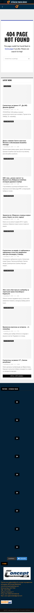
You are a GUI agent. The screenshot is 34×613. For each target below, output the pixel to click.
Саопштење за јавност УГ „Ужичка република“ (15, 361)
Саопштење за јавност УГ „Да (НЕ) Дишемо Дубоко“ (15, 106)
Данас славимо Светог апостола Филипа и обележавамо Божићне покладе (14, 143)
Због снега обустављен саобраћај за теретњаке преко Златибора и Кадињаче (16, 292)
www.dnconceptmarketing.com (10, 586)
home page (9, 49)
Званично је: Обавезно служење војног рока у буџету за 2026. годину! (17, 216)
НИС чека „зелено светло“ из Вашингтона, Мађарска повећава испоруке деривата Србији (14, 180)
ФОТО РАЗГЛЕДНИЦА (8, 121)
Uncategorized (7, 86)
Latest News (7, 80)
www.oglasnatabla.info (12, 582)
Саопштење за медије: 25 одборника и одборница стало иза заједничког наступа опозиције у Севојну (16, 252)
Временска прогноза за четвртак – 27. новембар (16, 328)
